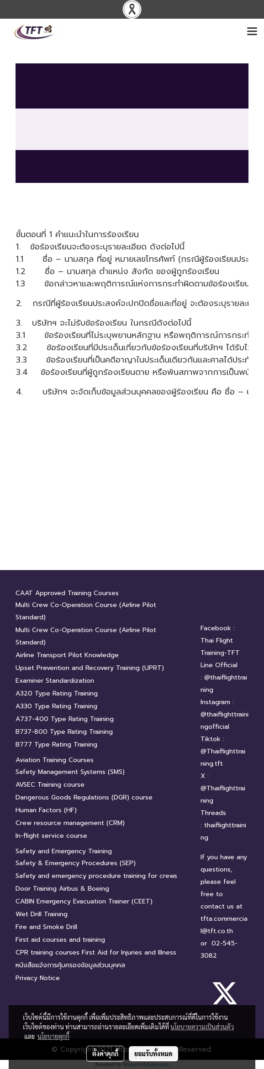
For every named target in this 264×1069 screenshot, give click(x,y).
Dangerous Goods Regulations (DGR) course (84, 797)
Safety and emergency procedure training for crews (96, 876)
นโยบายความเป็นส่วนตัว (202, 1026)
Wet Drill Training (42, 914)
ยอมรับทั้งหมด (153, 1053)
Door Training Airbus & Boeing (62, 888)
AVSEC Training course (50, 784)
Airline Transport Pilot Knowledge (67, 655)
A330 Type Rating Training (56, 706)
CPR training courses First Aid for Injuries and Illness (96, 952)
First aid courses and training (60, 939)
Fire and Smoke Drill (46, 927)
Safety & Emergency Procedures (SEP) (76, 863)
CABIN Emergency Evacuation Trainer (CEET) (84, 901)
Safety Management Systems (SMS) (70, 772)
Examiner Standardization (55, 680)
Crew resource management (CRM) (70, 823)
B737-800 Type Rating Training (64, 732)
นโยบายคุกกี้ (53, 1036)
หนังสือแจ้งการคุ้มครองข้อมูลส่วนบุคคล (70, 965)
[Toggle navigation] (252, 32)
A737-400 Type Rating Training (65, 719)
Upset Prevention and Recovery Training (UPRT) (90, 668)
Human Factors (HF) (46, 810)
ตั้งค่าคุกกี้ (105, 1053)
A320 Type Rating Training (57, 693)
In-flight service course (51, 836)
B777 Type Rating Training (56, 744)
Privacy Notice (38, 978)
